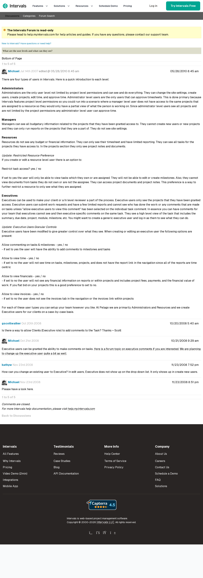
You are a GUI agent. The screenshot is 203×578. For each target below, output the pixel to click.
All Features (11, 454)
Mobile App (10, 486)
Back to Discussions (16, 416)
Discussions (12, 15)
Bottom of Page (12, 58)
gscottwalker (11, 323)
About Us (161, 454)
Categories (29, 15)
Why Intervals (12, 461)
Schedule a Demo (166, 473)
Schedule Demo (108, 6)
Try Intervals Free (183, 6)
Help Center (112, 454)
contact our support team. (152, 34)
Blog (56, 467)
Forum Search (47, 15)
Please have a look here (17, 389)
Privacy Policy (113, 467)
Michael (13, 71)
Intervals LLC (105, 522)
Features (40, 6)
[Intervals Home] (14, 6)
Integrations (10, 480)
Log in (153, 6)
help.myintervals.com (41, 34)
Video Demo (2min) (15, 473)
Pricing (127, 6)
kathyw (7, 365)
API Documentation (66, 473)
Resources (84, 6)
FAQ (158, 480)
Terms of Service (115, 461)
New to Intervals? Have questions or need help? (26, 43)
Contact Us (162, 467)
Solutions (62, 6)
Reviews (59, 454)
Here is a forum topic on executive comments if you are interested (136, 349)
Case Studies (62, 461)
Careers (160, 461)
